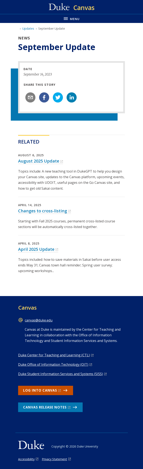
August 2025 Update (38, 161)
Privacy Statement (54, 459)
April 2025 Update (36, 249)
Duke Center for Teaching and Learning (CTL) (54, 355)
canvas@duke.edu (38, 320)
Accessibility (26, 459)
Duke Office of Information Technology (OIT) (53, 364)
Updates (28, 28)
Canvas (27, 307)
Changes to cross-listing (42, 211)
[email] (30, 97)
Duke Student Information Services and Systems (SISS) (60, 374)
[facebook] (44, 97)
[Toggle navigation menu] (71, 18)
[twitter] (58, 97)
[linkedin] (71, 97)
